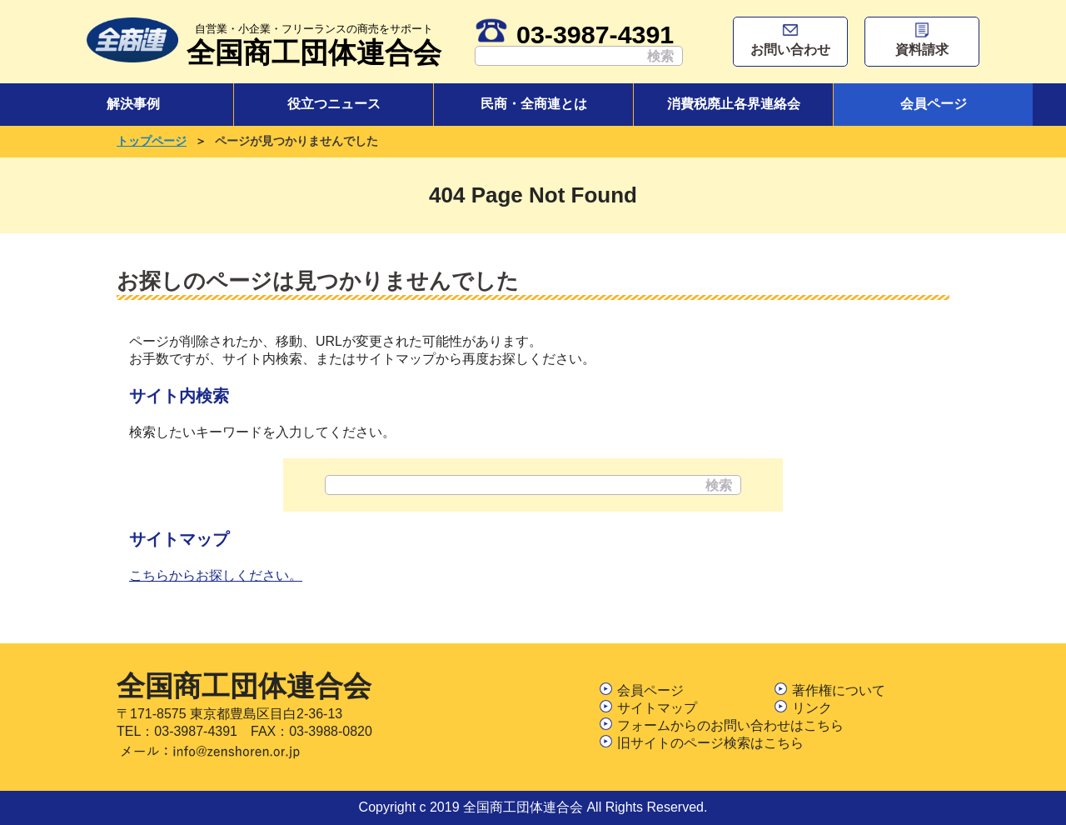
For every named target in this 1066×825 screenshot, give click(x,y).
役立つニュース (334, 104)
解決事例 (133, 104)
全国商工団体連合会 (314, 43)
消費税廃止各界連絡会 (733, 104)
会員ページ (933, 104)
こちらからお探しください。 (215, 575)
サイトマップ (648, 708)
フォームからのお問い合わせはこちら (722, 725)
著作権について (830, 690)
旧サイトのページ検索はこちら (702, 743)
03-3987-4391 (574, 34)
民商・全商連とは (534, 104)
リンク (803, 708)
